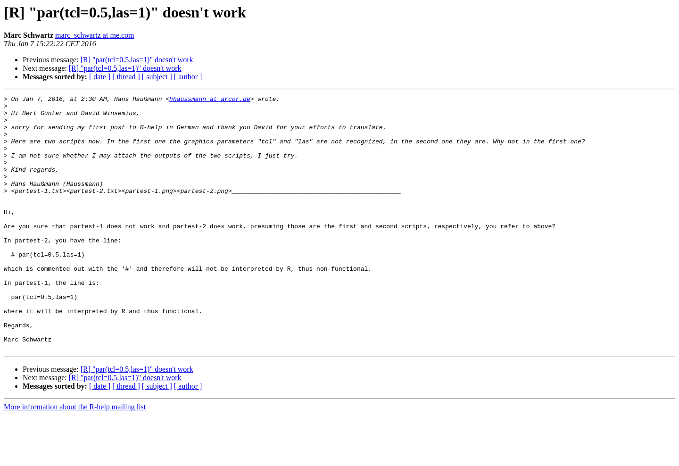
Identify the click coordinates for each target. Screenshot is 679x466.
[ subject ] (157, 77)
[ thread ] (126, 77)
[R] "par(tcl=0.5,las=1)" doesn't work (137, 60)
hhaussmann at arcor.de (209, 100)
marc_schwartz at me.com (94, 35)
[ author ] (188, 77)
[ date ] (99, 77)
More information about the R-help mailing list (75, 458)
